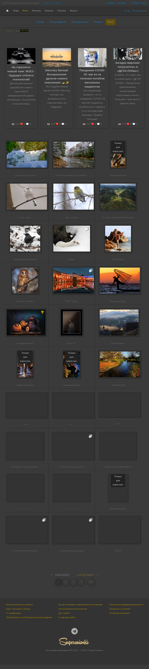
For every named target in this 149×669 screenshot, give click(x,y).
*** (25, 428)
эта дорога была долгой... (25, 470)
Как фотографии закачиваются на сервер (80, 609)
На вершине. (118, 344)
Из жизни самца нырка (25, 555)
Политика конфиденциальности (126, 609)
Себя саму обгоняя (25, 176)
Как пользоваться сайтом (19, 609)
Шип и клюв (71, 218)
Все (110, 22)
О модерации (13, 617)
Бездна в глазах (25, 302)
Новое (98, 22)
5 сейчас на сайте (52, 3)
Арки (118, 555)
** (71, 428)
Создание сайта (66, 621)
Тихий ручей (118, 386)
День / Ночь (137, 3)
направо (85, 579)
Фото (9, 31)
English (110, 3)
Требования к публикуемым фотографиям (29, 621)
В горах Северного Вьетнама (118, 218)
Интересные (79, 22)
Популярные (57, 22)
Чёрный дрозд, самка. (25, 260)
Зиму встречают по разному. (71, 176)
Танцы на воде (118, 302)
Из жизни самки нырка (71, 555)
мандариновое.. (25, 344)
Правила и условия (119, 613)
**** (118, 428)
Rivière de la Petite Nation (118, 470)
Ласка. (71, 260)
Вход (127, 11)
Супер (40, 22)
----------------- (25, 513)
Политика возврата (119, 617)
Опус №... (71, 344)
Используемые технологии (72, 613)
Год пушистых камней (71, 470)
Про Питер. (71, 302)
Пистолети (118, 260)
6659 (91, 586)
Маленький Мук (118, 176)
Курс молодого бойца (18, 613)
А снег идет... (25, 218)
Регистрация (139, 11)
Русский (121, 3)
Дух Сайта (63, 617)
